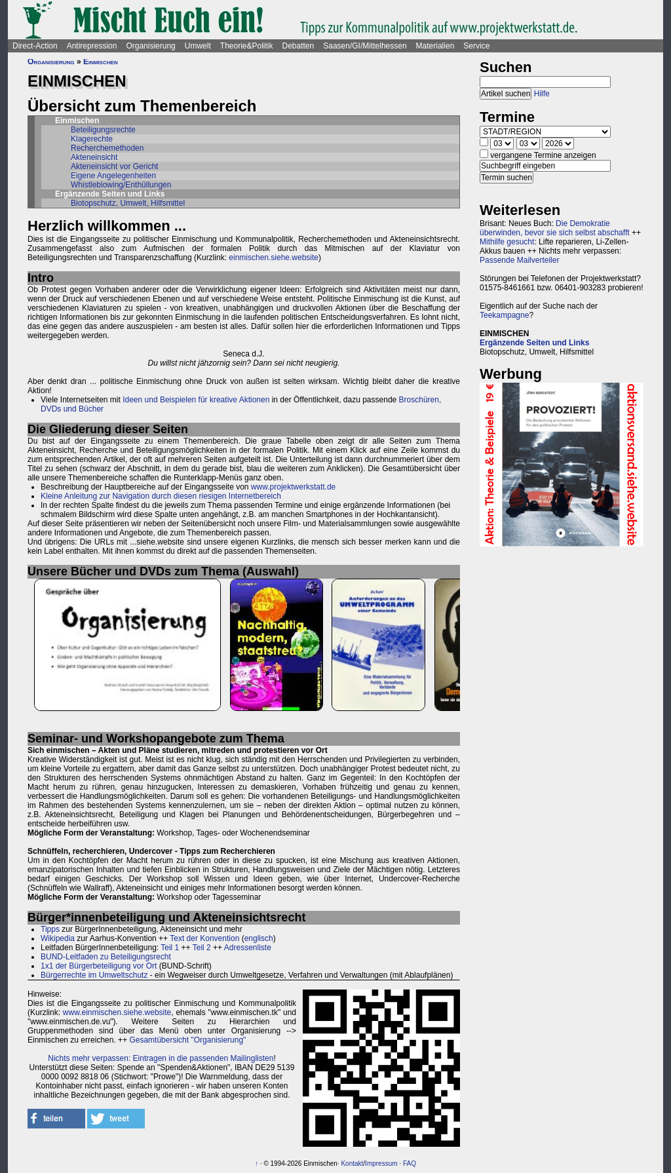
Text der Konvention (204, 938)
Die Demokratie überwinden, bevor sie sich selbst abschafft (555, 228)
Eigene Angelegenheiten (113, 175)
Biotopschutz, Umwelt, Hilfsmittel (128, 203)
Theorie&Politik (246, 45)
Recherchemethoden (107, 148)
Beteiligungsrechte (103, 129)
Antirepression (92, 45)
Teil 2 (202, 947)
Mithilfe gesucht (507, 241)
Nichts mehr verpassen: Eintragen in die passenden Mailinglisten (160, 1058)
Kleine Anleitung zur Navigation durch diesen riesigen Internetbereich (161, 496)
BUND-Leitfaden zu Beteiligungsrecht (106, 956)
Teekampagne (504, 315)
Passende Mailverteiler (519, 260)
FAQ (409, 1163)
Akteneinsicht (94, 157)
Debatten (298, 45)
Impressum (381, 1163)
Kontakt (352, 1163)
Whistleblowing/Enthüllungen (121, 184)
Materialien (435, 45)
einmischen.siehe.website (273, 257)
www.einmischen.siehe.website (117, 1012)
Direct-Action (35, 45)
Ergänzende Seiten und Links (534, 342)
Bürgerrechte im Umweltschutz (94, 975)
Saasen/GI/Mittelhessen (364, 45)
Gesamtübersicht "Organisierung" (187, 1040)
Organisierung (150, 45)
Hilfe (542, 93)
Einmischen (100, 61)
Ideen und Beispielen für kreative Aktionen (196, 399)
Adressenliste (247, 947)
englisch (258, 938)
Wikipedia (58, 938)
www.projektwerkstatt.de (293, 486)
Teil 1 (170, 947)
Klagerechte (92, 139)
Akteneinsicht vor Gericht (114, 166)
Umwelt (198, 45)
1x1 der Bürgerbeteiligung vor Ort (99, 966)
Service (476, 45)
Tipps (50, 929)
